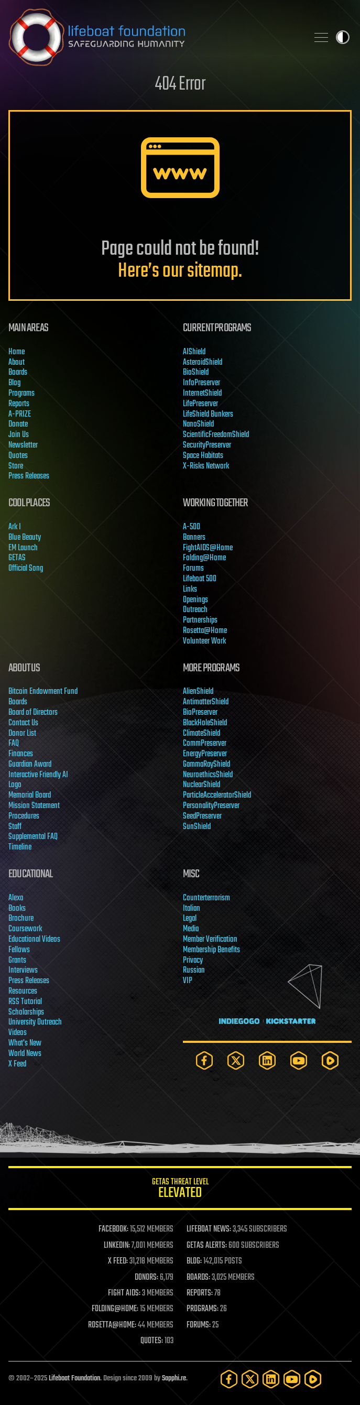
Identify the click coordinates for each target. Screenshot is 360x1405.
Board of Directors (33, 713)
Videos (17, 1033)
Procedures (23, 816)
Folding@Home (204, 558)
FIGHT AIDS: (124, 1293)
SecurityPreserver (207, 445)
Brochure (21, 918)
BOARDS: (198, 1277)
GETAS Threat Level (180, 1189)
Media (191, 929)
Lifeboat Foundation (74, 1379)
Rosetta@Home (205, 631)
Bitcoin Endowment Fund (43, 692)
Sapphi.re (174, 1379)
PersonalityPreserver (211, 806)
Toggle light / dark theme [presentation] (343, 37)
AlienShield (198, 692)
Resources (22, 991)
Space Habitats (203, 456)
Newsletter (23, 445)
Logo (14, 785)
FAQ (13, 743)
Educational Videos (34, 939)
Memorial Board (29, 795)
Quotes (18, 456)
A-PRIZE (19, 414)
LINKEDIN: (117, 1245)
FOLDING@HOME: (115, 1309)
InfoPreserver (201, 383)
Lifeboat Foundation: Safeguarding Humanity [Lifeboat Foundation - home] (153, 37)
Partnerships (200, 620)
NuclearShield (201, 785)
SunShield (197, 827)
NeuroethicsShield (208, 775)
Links (190, 589)
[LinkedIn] (267, 1060)
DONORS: (146, 1277)
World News (24, 1054)
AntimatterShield (205, 702)
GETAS (17, 558)
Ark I (14, 527)
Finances (20, 754)
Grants (17, 960)
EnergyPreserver (205, 754)
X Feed (17, 1064)
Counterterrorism (206, 898)
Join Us (18, 435)
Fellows (19, 950)
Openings (195, 600)
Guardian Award (29, 764)
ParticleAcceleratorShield (217, 795)
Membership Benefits (211, 950)
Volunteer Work (204, 641)
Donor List (22, 733)
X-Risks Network (206, 466)
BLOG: (194, 1261)
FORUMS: (199, 1325)
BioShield (196, 372)
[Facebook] (204, 1060)
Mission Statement (34, 806)
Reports (18, 404)
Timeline (19, 847)
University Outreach (35, 1022)
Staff (14, 827)
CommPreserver (204, 743)
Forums (193, 568)
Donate (18, 424)
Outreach (195, 610)
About (16, 362)
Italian (191, 909)
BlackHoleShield (205, 723)
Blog (14, 383)
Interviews (23, 970)
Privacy (193, 960)
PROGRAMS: (203, 1309)
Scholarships (26, 1012)
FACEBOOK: (113, 1229)
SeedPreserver (202, 816)
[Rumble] (330, 1060)
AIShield (194, 352)
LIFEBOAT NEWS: (209, 1229)
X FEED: (118, 1261)
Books (17, 909)
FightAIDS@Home (208, 548)
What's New (24, 1043)
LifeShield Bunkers (208, 414)
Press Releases (28, 476)
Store (15, 466)
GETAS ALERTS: (207, 1245)
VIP (187, 981)
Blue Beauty (24, 537)
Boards (17, 372)
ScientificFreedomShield (216, 435)
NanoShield (198, 424)
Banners (194, 537)
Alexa (15, 898)
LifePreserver (200, 404)
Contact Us (23, 723)
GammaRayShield (206, 764)
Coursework (25, 929)
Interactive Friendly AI (38, 775)
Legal (190, 918)
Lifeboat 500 (199, 579)
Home (16, 352)
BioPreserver (200, 713)
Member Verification (210, 939)
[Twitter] (235, 1060)
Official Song (25, 568)
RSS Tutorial (25, 1002)
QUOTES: (151, 1341)
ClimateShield (201, 733)
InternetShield (202, 393)
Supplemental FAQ (33, 837)
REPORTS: (200, 1293)
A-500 (191, 527)
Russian (194, 970)
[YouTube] (298, 1060)
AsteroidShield (202, 362)
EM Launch (23, 548)
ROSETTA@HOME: (112, 1325)
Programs (21, 393)
